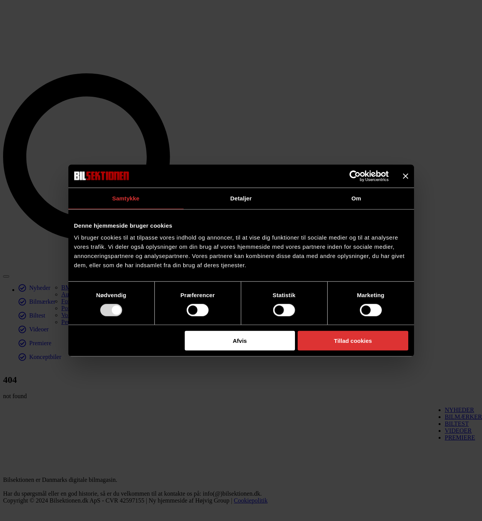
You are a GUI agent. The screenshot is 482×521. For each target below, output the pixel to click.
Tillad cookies (353, 340)
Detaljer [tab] (241, 198)
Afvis (240, 340)
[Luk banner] (405, 176)
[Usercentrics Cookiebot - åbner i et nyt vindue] (355, 176)
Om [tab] (356, 198)
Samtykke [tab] (125, 198)
